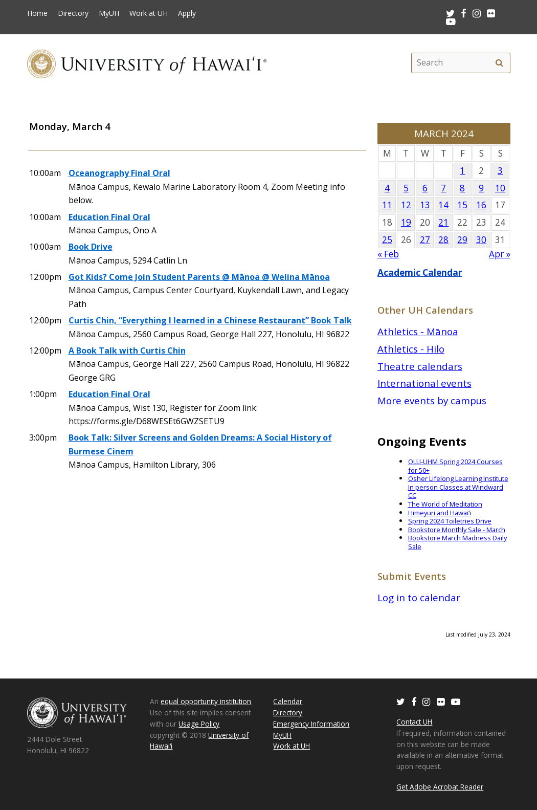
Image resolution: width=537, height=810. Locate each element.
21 (443, 222)
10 (500, 188)
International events (424, 383)
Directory (73, 13)
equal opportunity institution (206, 701)
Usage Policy (198, 724)
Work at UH (148, 13)
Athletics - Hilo (410, 348)
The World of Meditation (445, 504)
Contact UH (414, 722)
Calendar (287, 701)
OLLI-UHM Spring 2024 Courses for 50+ (455, 466)
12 (406, 205)
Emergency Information (311, 724)
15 (462, 205)
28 (443, 240)
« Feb (388, 254)
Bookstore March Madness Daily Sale (457, 542)
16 (481, 205)
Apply (187, 13)
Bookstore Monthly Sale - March (456, 529)
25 (387, 240)
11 (387, 205)
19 (406, 222)
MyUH (109, 13)
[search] (499, 63)
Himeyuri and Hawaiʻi (439, 512)
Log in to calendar (418, 597)
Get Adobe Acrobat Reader (439, 787)
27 (425, 240)
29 (462, 240)
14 (443, 205)
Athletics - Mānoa (417, 331)
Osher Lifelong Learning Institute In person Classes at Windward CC (458, 487)
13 (425, 205)
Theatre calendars (419, 366)
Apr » (499, 254)
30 (481, 240)
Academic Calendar (419, 272)
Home (37, 13)
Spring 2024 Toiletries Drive (449, 521)
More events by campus (431, 400)
